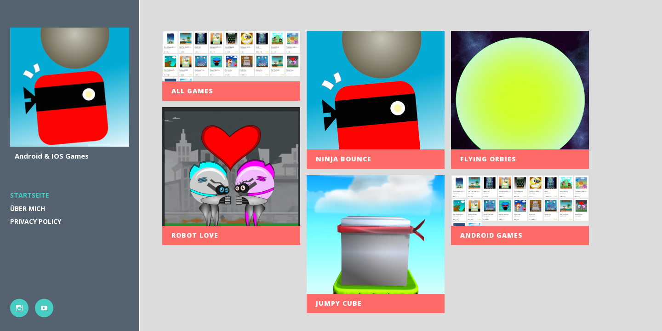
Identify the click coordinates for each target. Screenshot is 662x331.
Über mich (27, 208)
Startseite (29, 195)
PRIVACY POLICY (35, 221)
